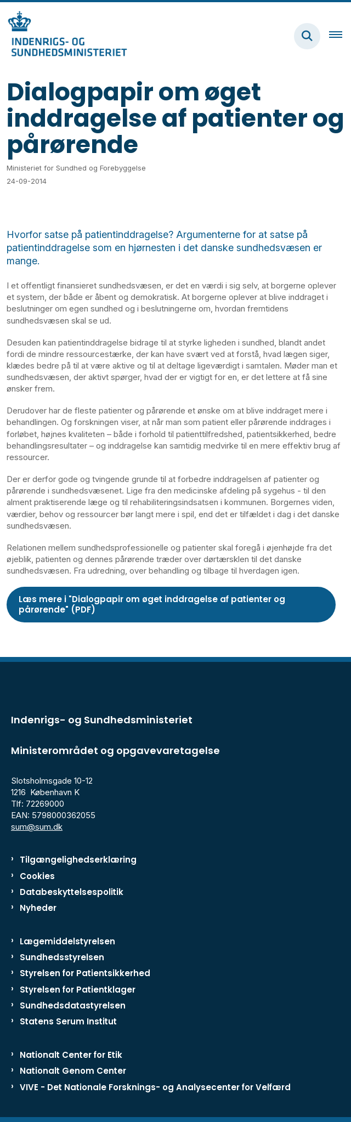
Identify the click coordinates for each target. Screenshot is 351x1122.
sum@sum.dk (37, 826)
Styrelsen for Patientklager (77, 989)
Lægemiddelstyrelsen (67, 941)
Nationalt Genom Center (73, 1070)
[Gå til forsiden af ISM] (63, 36)
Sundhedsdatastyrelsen (73, 1005)
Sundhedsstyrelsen (62, 957)
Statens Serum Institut (68, 1021)
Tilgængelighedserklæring (78, 859)
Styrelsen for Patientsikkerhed (85, 973)
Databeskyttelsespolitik (71, 892)
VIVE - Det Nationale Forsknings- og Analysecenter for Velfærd (155, 1087)
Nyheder (38, 908)
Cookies (37, 876)
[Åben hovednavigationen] (340, 36)
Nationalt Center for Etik (71, 1055)
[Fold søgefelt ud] (307, 36)
